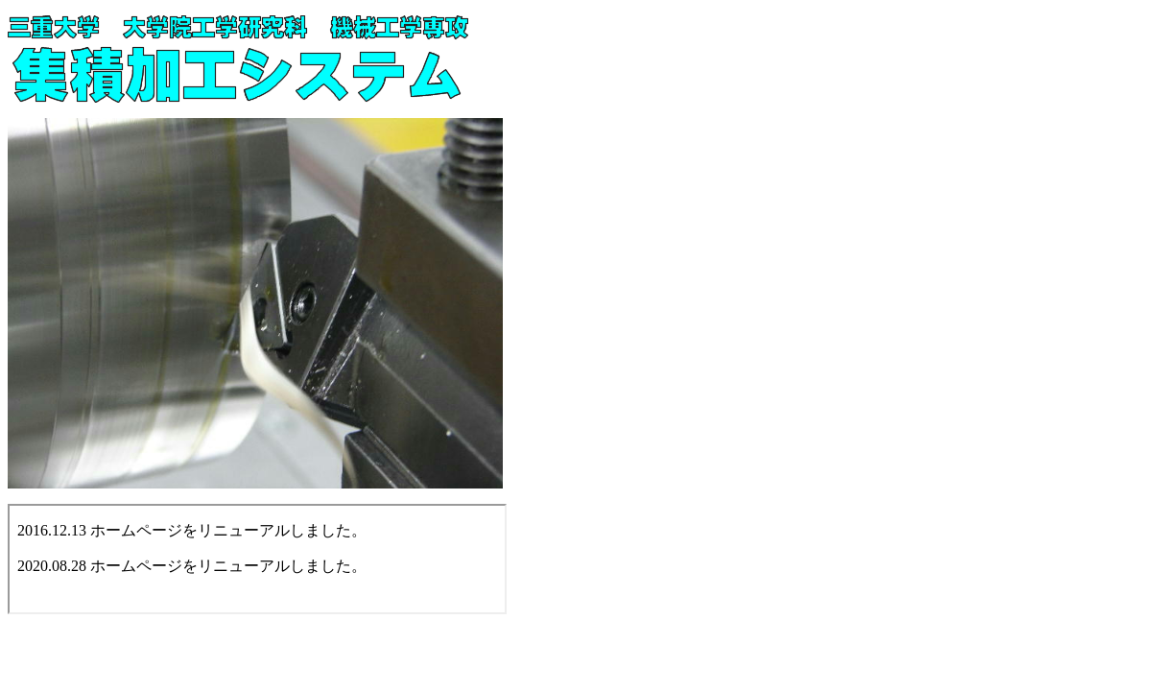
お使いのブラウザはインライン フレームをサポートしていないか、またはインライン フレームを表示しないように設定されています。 (257, 559)
